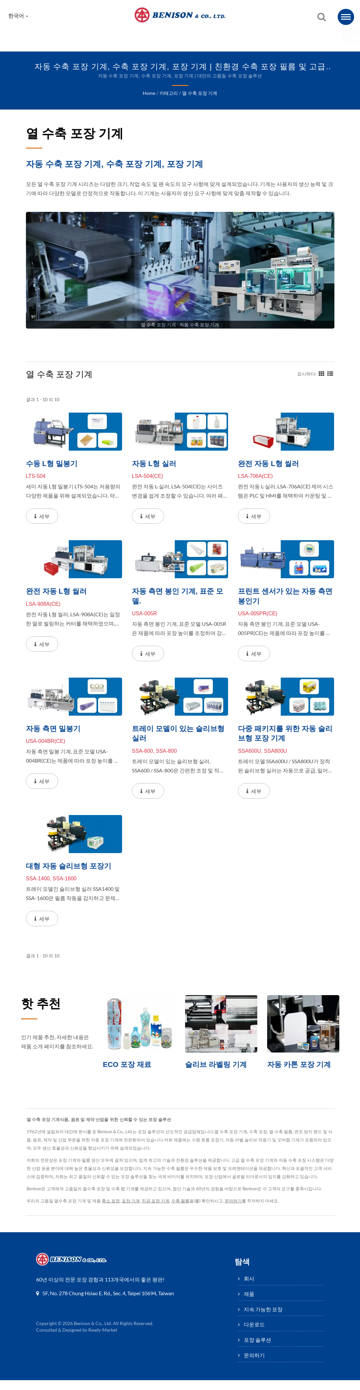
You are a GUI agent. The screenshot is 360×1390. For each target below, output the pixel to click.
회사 (67, 37)
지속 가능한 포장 (146, 37)
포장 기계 (133, 1210)
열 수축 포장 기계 (199, 93)
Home (149, 93)
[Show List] (330, 373)
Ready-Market (103, 1339)
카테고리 (168, 93)
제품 (100, 37)
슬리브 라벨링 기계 (217, 1066)
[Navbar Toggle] (346, 17)
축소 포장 (112, 1210)
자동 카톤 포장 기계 (300, 1066)
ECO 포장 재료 (128, 1066)
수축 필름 (184, 1210)
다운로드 (197, 37)
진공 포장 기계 (158, 1210)
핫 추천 (42, 1005)
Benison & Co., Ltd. (93, 1333)
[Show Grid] (321, 373)
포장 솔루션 (242, 37)
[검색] (321, 17)
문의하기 (288, 37)
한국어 (18, 15)
